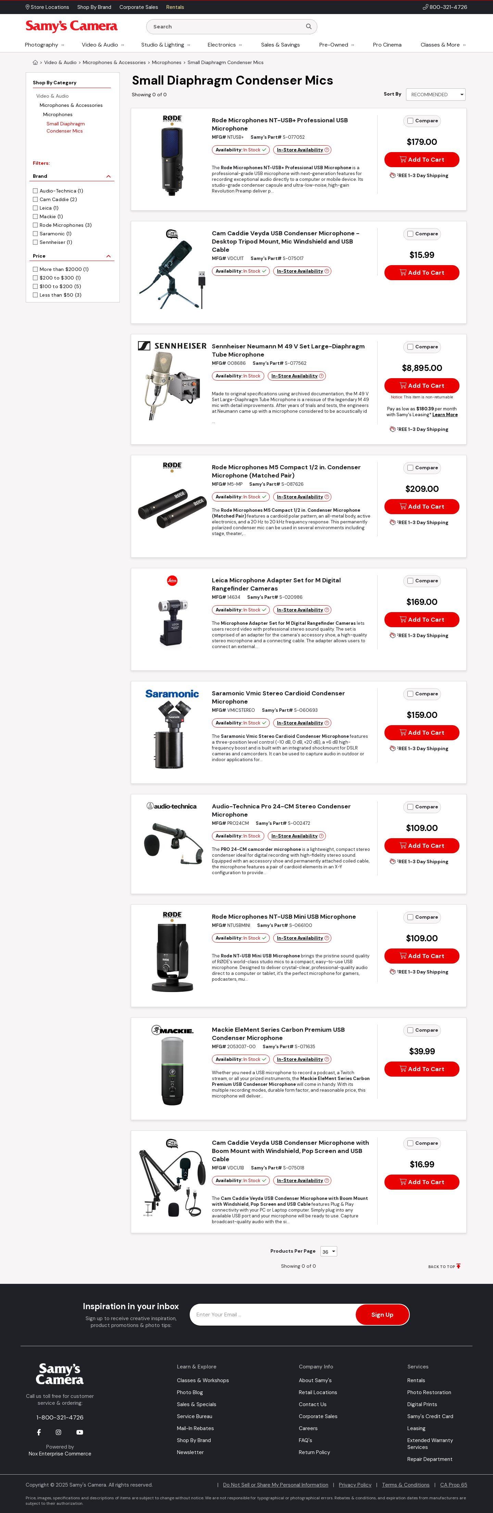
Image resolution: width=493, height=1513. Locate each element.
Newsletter (190, 1452)
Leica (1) (49, 208)
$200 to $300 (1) (60, 278)
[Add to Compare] (410, 121)
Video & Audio (100, 44)
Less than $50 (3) (61, 295)
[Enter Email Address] (299, 1314)
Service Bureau (194, 1416)
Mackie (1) (51, 216)
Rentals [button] (175, 7)
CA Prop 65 (453, 1484)
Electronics (222, 44)
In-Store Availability (300, 150)
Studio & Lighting (162, 44)
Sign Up (382, 1315)
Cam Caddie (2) (58, 199)
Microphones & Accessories (71, 105)
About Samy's (315, 1380)
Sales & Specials (196, 1404)
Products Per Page (293, 1251)
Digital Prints (422, 1404)
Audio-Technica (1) (61, 191)
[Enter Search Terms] (227, 26)
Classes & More (440, 44)
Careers (308, 1428)
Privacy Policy (355, 1484)
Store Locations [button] (47, 7)
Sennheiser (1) (56, 242)
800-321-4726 (448, 7)
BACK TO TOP (441, 1266)
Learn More (445, 415)
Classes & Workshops (203, 1380)
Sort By (392, 94)
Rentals (416, 1380)
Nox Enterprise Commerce (60, 1453)
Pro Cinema (387, 44)
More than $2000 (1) (64, 269)
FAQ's (305, 1440)
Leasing (416, 1428)
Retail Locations (318, 1392)
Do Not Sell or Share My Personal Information (275, 1484)
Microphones (58, 114)
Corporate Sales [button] (138, 7)
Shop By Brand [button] (94, 7)
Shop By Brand (194, 1440)
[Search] (309, 26)
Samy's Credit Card (430, 1416)
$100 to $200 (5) (60, 286)
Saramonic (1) (56, 234)
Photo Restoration (429, 1392)
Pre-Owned (333, 44)
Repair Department (430, 1459)
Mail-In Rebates (195, 1428)
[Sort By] (436, 94)
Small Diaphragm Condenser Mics (66, 127)
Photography (41, 44)
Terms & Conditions (406, 1484)
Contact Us (313, 1404)
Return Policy (314, 1452)
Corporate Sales (318, 1416)
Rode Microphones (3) (66, 225)
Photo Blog (190, 1392)
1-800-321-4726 (60, 1417)
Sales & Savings (280, 44)
